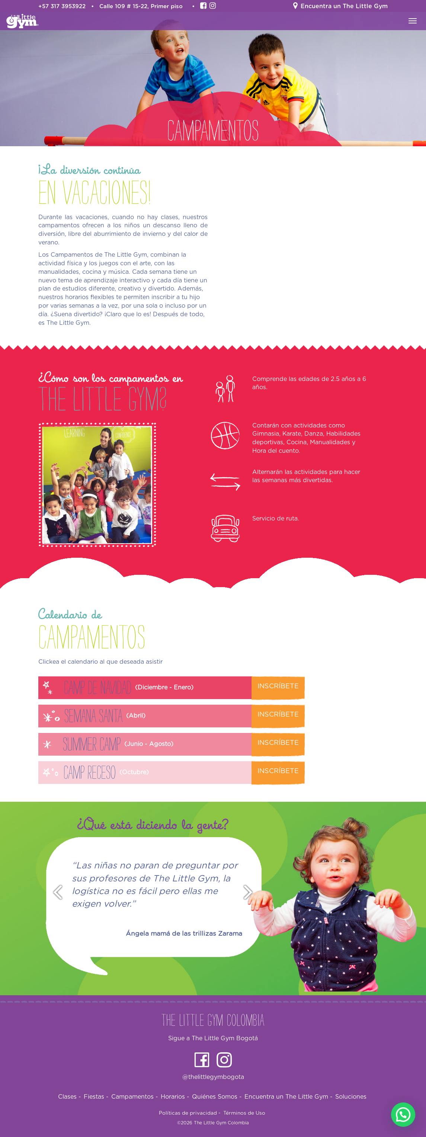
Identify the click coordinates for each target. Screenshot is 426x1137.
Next (251, 893)
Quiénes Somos (217, 1097)
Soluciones (350, 1097)
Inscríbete (278, 686)
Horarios (175, 1097)
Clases (69, 1097)
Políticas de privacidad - (190, 1113)
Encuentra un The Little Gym (288, 1097)
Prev (54, 893)
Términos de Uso (244, 1113)
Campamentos (134, 1097)
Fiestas (96, 1097)
